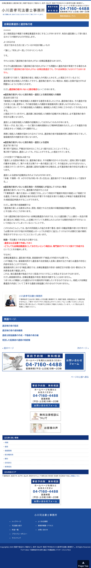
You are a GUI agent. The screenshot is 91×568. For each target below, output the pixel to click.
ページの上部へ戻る (80, 377)
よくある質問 (43, 521)
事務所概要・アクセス (45, 526)
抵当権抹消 (9, 455)
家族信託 (8, 467)
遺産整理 (8, 451)
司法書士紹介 (17, 526)
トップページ (16, 521)
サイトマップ (16, 538)
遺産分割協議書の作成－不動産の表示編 (20, 335)
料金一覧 (15, 530)
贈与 (6, 459)
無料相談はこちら (68, 16)
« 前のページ (8, 348)
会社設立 (8, 463)
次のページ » (83, 348)
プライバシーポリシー (19, 534)
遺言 (6, 447)
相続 (6, 442)
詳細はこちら (75, 476)
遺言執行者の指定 (10, 326)
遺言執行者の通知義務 (12, 330)
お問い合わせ (43, 530)
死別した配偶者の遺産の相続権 (16, 340)
